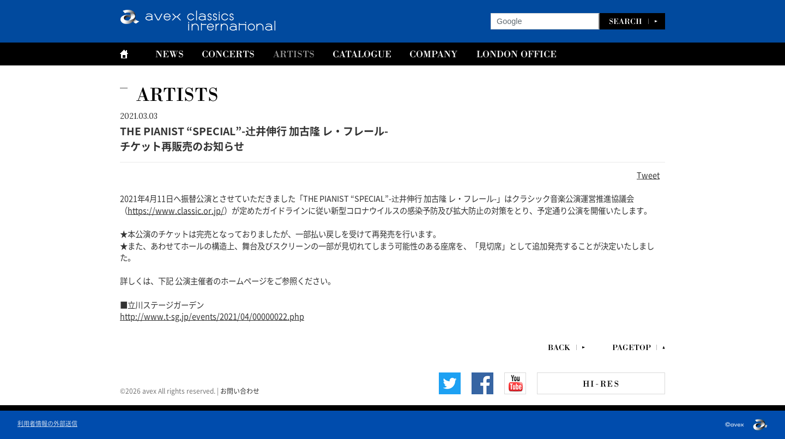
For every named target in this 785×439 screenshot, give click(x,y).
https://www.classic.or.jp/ (176, 210)
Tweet (648, 174)
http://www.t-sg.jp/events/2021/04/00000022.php (212, 316)
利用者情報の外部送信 (47, 422)
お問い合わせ (239, 390)
